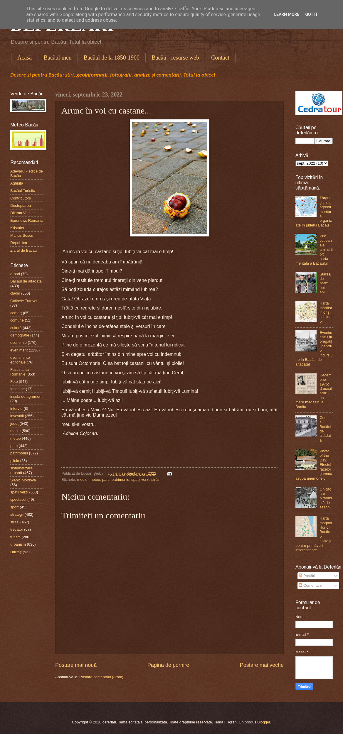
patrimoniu (120, 479)
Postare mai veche (262, 665)
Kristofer (17, 228)
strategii (16, 514)
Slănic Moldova (23, 480)
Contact (220, 57)
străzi (155, 479)
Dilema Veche (21, 213)
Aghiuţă (16, 183)
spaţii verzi (140, 479)
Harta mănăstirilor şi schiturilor (326, 312)
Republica (18, 243)
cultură (16, 328)
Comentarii (310, 585)
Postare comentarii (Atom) (101, 677)
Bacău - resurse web (175, 57)
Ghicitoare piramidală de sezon (326, 498)
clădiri (15, 293)
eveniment (19, 350)
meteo (95, 479)
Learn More (286, 14)
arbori (15, 274)
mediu (82, 479)
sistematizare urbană (21, 470)
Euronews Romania (26, 220)
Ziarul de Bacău (23, 250)
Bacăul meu (58, 57)
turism (15, 537)
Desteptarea (20, 205)
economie (18, 342)
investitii (17, 416)
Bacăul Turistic (22, 190)
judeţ (14, 423)
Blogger (263, 722)
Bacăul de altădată (26, 281)
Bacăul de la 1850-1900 (112, 57)
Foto (14, 381)
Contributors (20, 198)
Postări (307, 576)
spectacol (18, 499)
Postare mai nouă (76, 665)
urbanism (18, 544)
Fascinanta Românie (19, 371)
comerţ (16, 313)
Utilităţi (16, 552)
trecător (16, 529)
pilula (14, 461)
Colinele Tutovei (23, 301)
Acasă (24, 57)
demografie (19, 335)
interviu (16, 408)
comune (17, 320)
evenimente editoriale (20, 359)
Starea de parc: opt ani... (325, 283)
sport (14, 507)
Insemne (17, 389)
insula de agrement (26, 396)
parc (106, 479)
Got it (311, 14)
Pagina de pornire (168, 665)
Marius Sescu (21, 235)
